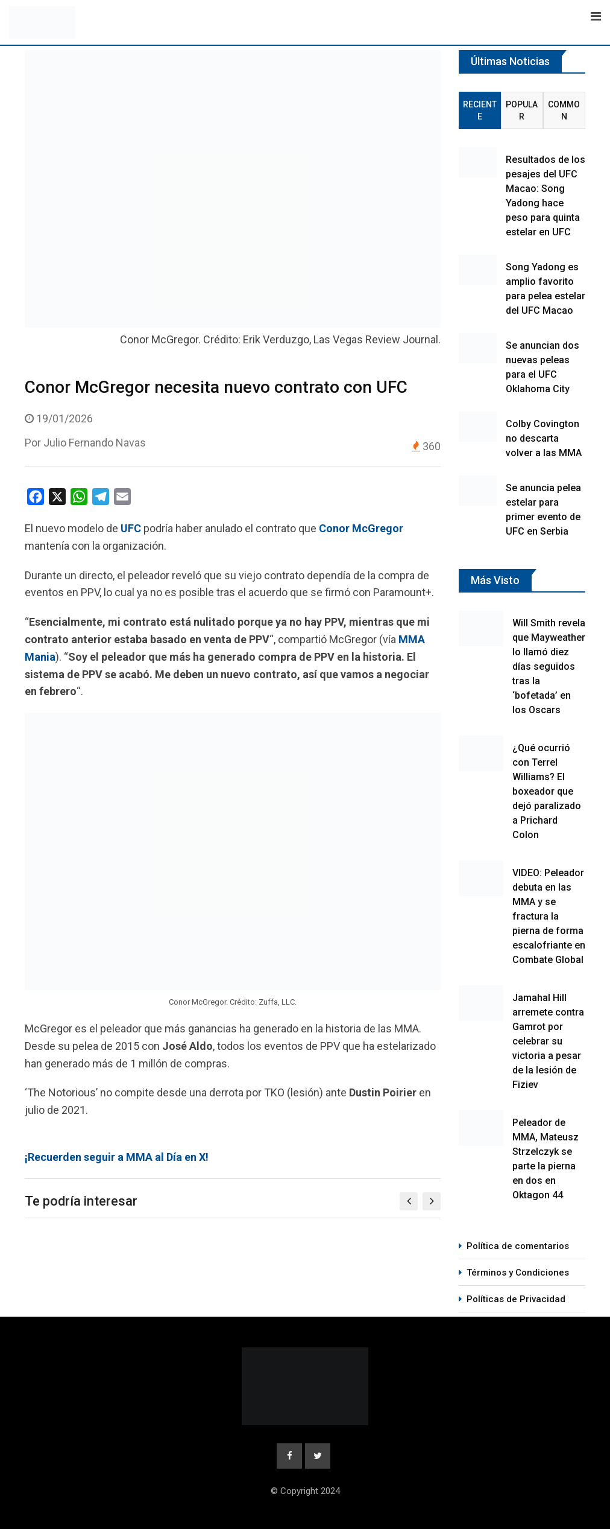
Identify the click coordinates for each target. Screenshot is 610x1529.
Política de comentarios (518, 1246)
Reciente (480, 110)
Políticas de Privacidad (516, 1299)
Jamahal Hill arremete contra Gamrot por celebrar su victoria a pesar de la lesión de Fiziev (548, 1041)
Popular (522, 110)
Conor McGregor (361, 528)
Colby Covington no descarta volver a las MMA (544, 438)
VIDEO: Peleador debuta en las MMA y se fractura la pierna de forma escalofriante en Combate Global (548, 916)
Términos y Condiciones (518, 1272)
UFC (131, 528)
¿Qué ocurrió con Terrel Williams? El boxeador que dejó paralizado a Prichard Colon (546, 791)
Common (564, 110)
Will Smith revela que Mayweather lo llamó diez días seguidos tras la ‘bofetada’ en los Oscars (548, 666)
